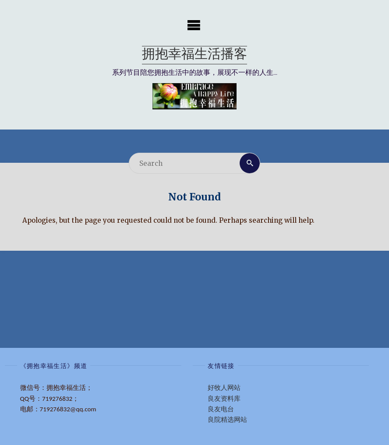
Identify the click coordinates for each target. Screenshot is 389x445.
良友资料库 (224, 399)
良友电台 (221, 409)
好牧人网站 (224, 388)
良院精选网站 (227, 420)
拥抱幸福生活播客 (194, 55)
